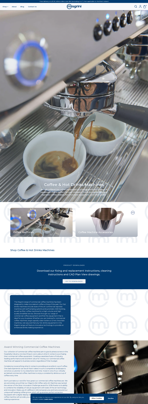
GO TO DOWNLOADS (74, 282)
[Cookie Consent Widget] (74, 398)
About (14, 7)
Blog (22, 7)
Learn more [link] (48, 399)
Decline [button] (111, 398)
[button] (5, 6)
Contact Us (32, 7)
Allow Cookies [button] (97, 398)
